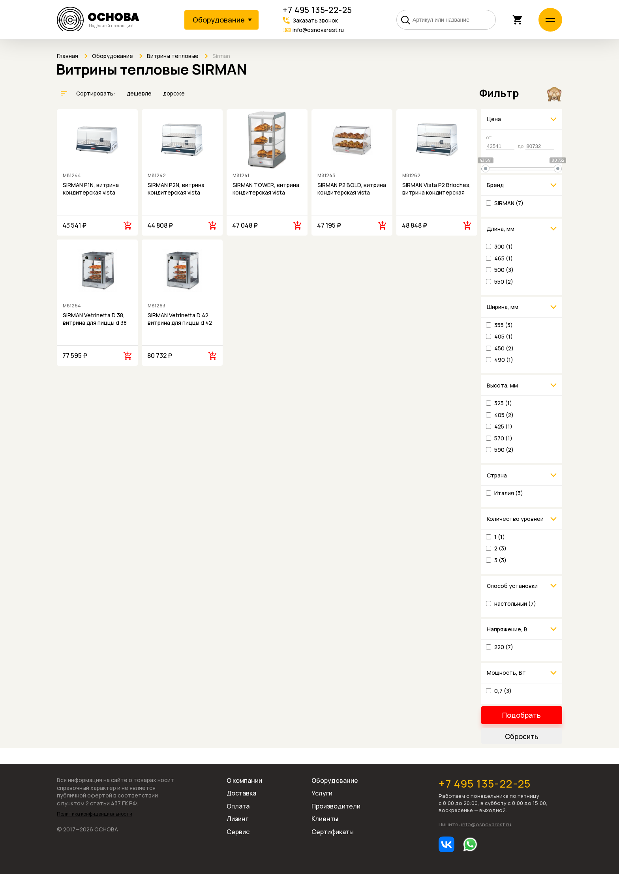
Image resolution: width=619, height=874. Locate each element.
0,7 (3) (503, 690)
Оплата (238, 806)
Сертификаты (332, 831)
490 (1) (503, 359)
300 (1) (503, 246)
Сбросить (521, 736)
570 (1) (503, 438)
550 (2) (503, 281)
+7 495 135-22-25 (317, 10)
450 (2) (504, 348)
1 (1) (499, 537)
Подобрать (521, 715)
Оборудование (334, 780)
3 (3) (500, 560)
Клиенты (324, 818)
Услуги (321, 793)
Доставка (241, 793)
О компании (244, 780)
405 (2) (504, 415)
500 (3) (504, 269)
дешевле (140, 93)
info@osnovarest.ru (318, 30)
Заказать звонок (315, 20)
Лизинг (237, 818)
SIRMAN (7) (508, 203)
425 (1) (503, 426)
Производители (335, 806)
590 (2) (504, 449)
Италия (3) (508, 493)
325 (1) (503, 403)
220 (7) (503, 647)
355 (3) (503, 325)
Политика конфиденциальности (94, 814)
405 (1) (503, 336)
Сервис (238, 831)
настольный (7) (515, 603)
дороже (174, 93)
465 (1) (503, 258)
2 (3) (500, 548)
